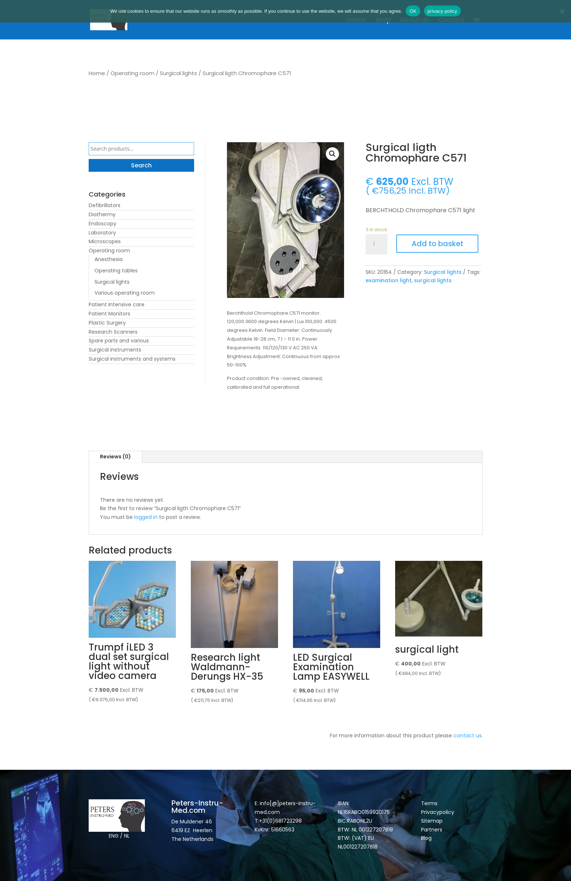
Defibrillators (104, 205)
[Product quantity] (376, 244)
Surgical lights (178, 73)
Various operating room (124, 292)
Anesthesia (108, 259)
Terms (429, 803)
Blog (426, 838)
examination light (389, 280)
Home (356, 20)
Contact (451, 20)
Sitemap (432, 820)
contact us (468, 735)
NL (127, 835)
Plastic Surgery (107, 322)
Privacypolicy (437, 812)
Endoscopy (102, 223)
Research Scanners (113, 331)
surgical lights (433, 280)
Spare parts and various (119, 340)
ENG (114, 835)
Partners (431, 829)
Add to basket (437, 243)
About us (414, 20)
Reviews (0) (115, 456)
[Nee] (562, 11)
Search (141, 165)
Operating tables (116, 270)
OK (412, 11)
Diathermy (102, 214)
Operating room (132, 73)
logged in (146, 517)
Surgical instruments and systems (132, 358)
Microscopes (105, 241)
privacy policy (443, 11)
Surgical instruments (115, 349)
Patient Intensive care (116, 304)
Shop (383, 20)
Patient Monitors (109, 313)
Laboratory (102, 232)
